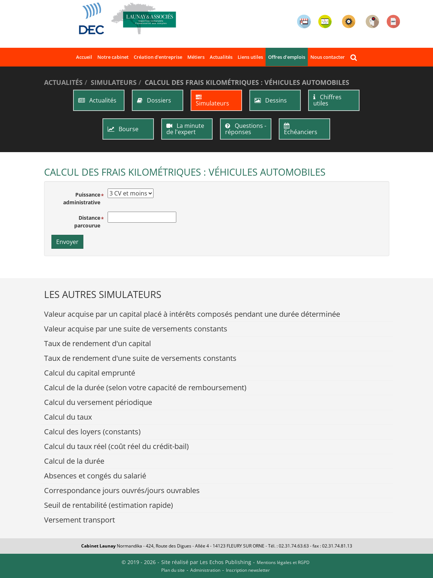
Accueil (84, 57)
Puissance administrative (81, 198)
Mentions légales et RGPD (283, 562)
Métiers (196, 57)
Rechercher (355, 57)
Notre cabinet (113, 57)
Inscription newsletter (248, 570)
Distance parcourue (87, 221)
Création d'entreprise (158, 57)
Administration (205, 570)
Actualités (221, 57)
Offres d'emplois (286, 57)
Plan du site (173, 570)
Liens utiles (250, 57)
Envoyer (67, 242)
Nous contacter (327, 57)
